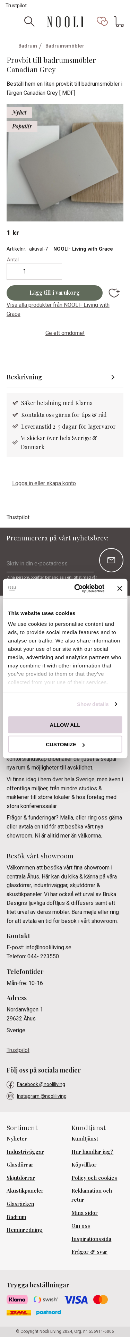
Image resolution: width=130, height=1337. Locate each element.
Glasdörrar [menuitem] (20, 1164)
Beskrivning (25, 377)
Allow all (65, 725)
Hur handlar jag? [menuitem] (92, 1151)
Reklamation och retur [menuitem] (91, 1195)
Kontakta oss (38, 414)
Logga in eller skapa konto (44, 483)
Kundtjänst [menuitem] (84, 1138)
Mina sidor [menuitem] (84, 1212)
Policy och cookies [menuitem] (94, 1177)
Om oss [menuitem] (80, 1225)
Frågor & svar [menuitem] (89, 1251)
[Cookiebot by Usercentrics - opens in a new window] (77, 588)
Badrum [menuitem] (16, 1216)
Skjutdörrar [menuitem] (21, 1177)
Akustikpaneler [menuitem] (25, 1190)
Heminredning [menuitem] (25, 1229)
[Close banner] (119, 588)
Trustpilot (16, 6)
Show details (93, 704)
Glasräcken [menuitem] (20, 1203)
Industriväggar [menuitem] (25, 1151)
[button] (102, 21)
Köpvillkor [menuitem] (84, 1164)
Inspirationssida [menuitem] (91, 1238)
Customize (65, 744)
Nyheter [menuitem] (17, 1138)
